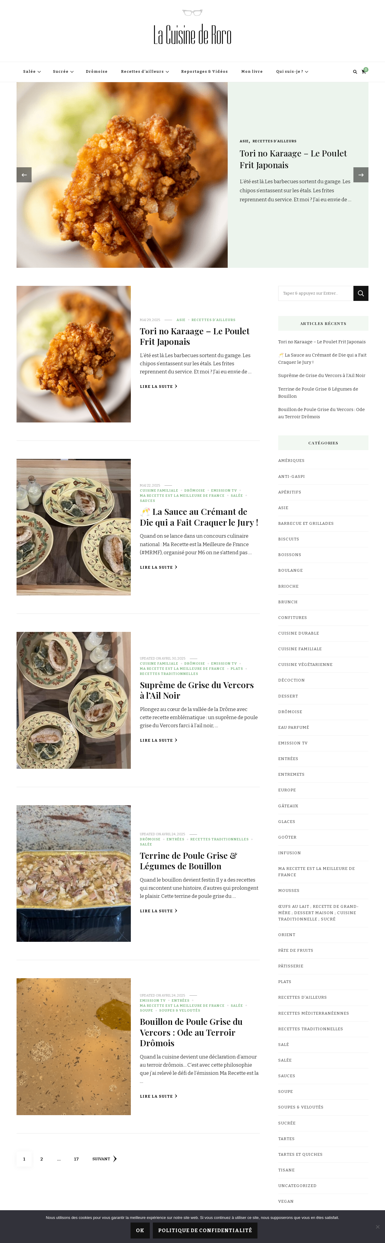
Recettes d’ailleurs (142, 72)
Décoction (291, 680)
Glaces (286, 821)
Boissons (289, 554)
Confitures (292, 617)
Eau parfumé (293, 727)
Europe (287, 790)
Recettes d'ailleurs (275, 141)
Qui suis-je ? (289, 72)
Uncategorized (297, 1185)
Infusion (289, 853)
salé (283, 1044)
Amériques (291, 460)
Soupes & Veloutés (179, 1010)
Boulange (290, 570)
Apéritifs (289, 492)
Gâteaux (288, 806)
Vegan (286, 1201)
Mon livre (252, 72)
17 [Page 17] (79, 1157)
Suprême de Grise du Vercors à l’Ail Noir (197, 690)
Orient (286, 934)
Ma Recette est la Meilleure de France (182, 495)
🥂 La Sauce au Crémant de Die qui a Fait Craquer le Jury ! (199, 516)
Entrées (175, 839)
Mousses (289, 890)
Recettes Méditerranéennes (313, 1013)
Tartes (286, 1138)
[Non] (377, 1227)
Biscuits (288, 539)
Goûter (287, 837)
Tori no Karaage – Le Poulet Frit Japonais (195, 336)
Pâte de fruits (295, 950)
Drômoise (97, 72)
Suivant (104, 1158)
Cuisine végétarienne (305, 664)
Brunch (288, 602)
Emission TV (224, 490)
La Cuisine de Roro (192, 35)
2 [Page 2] (44, 1157)
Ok (140, 1230)
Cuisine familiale (159, 490)
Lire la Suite (158, 386)
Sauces (147, 501)
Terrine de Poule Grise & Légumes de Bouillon (188, 860)
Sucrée (61, 72)
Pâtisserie (290, 966)
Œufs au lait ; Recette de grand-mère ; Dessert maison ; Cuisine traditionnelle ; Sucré (318, 913)
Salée (29, 72)
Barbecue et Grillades (306, 523)
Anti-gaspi (291, 476)
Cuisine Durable (298, 633)
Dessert (288, 696)
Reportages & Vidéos (204, 72)
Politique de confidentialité (205, 1230)
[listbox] (192, 175)
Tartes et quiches (300, 1154)
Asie (244, 141)
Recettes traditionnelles (169, 674)
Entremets (291, 774)
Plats (237, 668)
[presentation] (24, 174)
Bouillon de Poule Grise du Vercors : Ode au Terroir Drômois (191, 1032)
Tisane (286, 1170)
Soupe (146, 1010)
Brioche (288, 586)
